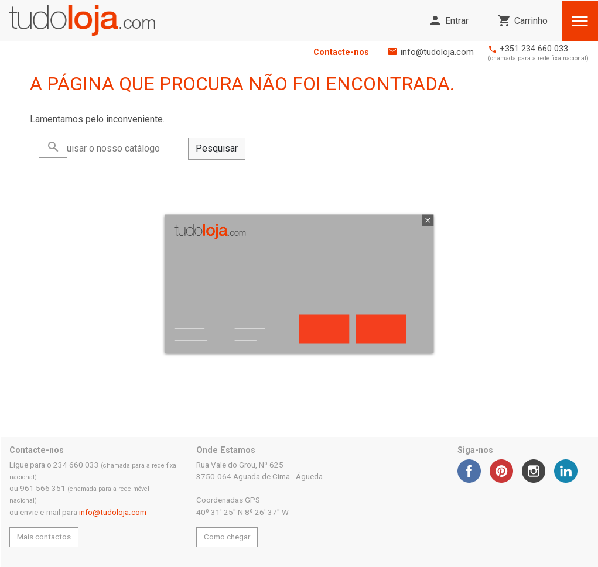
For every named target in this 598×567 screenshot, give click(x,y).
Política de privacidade (191, 331)
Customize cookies (250, 331)
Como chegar (227, 536)
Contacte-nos (341, 52)
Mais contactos (44, 536)
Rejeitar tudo (324, 328)
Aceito (381, 328)
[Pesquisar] (113, 148)
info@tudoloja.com (437, 52)
